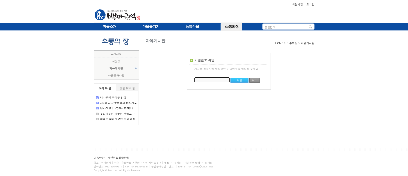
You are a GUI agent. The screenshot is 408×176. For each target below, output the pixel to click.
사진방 (116, 61)
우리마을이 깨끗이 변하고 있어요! (121, 114)
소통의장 (292, 43)
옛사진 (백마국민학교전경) (116, 108)
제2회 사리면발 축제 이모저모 (118, 103)
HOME (279, 43)
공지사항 (116, 54)
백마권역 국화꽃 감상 (113, 97)
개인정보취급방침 (118, 158)
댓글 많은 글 (127, 88)
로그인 (310, 4)
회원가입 (297, 4)
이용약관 (99, 158)
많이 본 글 (104, 88)
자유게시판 (116, 68)
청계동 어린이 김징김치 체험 (117, 119)
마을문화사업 (116, 75)
